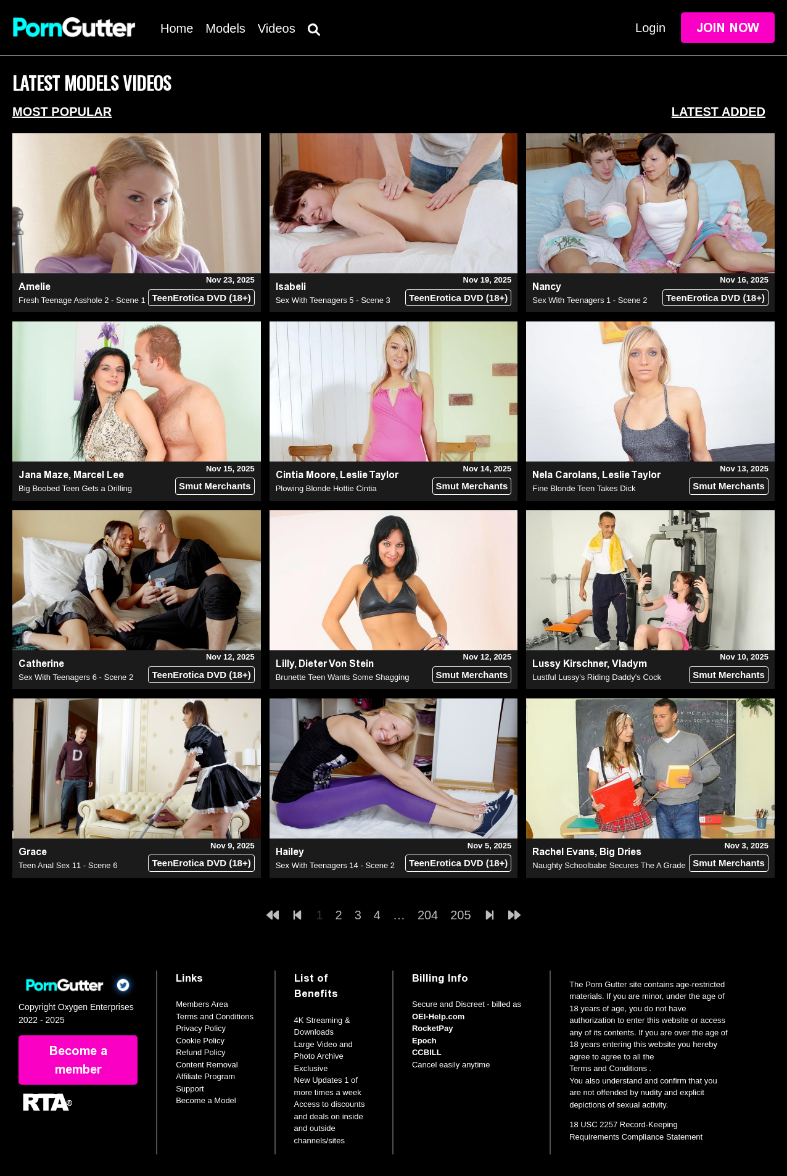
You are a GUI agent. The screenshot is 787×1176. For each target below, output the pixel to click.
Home (176, 28)
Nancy (546, 286)
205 (460, 915)
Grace (33, 852)
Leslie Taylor (369, 475)
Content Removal (206, 1064)
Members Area (202, 1004)
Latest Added (718, 111)
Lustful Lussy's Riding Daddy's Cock (596, 677)
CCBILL (427, 1052)
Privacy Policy (201, 1028)
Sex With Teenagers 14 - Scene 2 (335, 865)
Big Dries (620, 852)
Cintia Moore (306, 475)
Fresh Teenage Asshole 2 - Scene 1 (82, 300)
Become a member (78, 1060)
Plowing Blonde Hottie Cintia (326, 488)
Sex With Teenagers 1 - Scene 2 (589, 300)
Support (190, 1088)
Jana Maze (43, 475)
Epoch (424, 1040)
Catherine (41, 663)
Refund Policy (200, 1052)
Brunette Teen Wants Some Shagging (343, 677)
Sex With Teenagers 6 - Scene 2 (76, 677)
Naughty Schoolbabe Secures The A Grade (608, 865)
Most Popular (62, 111)
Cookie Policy (200, 1040)
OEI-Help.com (438, 1016)
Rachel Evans (563, 852)
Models (225, 28)
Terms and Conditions (214, 1016)
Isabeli (291, 286)
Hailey (290, 852)
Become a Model (206, 1100)
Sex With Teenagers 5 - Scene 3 (333, 300)
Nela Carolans (564, 475)
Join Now (727, 27)
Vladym (629, 663)
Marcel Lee (98, 475)
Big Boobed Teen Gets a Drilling (75, 488)
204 (428, 915)
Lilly (285, 663)
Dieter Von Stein (336, 663)
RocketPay (432, 1028)
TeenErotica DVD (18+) (201, 297)
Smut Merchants (215, 486)
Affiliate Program (205, 1076)
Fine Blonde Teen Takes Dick (583, 488)
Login (650, 28)
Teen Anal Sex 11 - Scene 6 (68, 865)
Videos (276, 28)
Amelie (35, 286)
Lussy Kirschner (569, 663)
